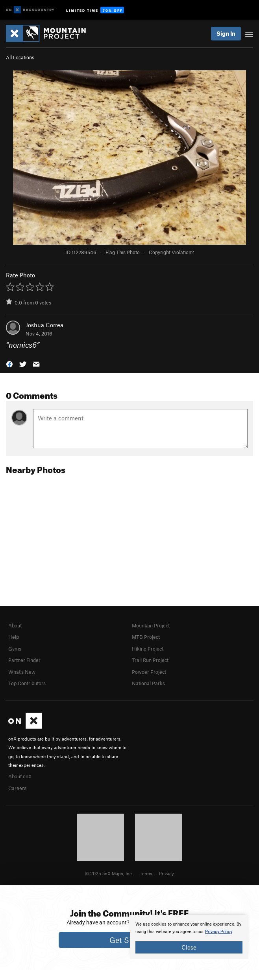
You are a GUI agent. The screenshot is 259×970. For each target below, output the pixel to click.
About (15, 625)
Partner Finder (24, 660)
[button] (9, 363)
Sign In (225, 33)
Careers (17, 788)
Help (13, 637)
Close (188, 947)
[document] (188, 936)
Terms (146, 873)
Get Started (129, 939)
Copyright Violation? (171, 252)
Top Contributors (27, 683)
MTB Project (146, 637)
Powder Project (149, 672)
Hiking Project (147, 648)
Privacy (166, 873)
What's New (21, 672)
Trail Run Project (150, 660)
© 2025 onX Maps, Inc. (109, 873)
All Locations (20, 57)
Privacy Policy (218, 931)
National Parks (148, 683)
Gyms (14, 648)
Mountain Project (151, 625)
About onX (20, 776)
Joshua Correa (44, 324)
